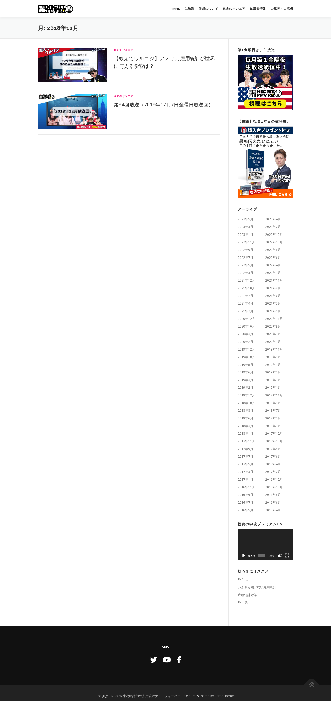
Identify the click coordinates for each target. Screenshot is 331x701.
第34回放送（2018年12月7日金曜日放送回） (163, 104)
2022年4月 (273, 265)
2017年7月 (245, 456)
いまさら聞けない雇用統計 (257, 587)
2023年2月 (273, 226)
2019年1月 (273, 387)
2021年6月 (273, 295)
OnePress (191, 696)
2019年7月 (273, 364)
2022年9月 (245, 249)
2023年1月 (245, 234)
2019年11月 (274, 349)
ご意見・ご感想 (282, 8)
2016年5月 (245, 510)
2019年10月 (246, 357)
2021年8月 (273, 288)
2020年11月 (274, 318)
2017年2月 (273, 471)
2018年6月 (245, 418)
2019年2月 (245, 387)
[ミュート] (280, 555)
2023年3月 (245, 226)
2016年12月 (274, 479)
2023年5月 (245, 219)
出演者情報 (258, 8)
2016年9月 (245, 494)
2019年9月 (273, 357)
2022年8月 (273, 249)
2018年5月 (273, 418)
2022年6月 (273, 257)
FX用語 (243, 602)
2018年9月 (273, 403)
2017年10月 (274, 441)
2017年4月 (273, 464)
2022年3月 (245, 272)
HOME (175, 8)
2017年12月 (274, 433)
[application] (265, 544)
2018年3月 (273, 426)
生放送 (189, 8)
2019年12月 (246, 349)
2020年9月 (273, 326)
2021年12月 (246, 280)
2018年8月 (245, 410)
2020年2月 (245, 341)
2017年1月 (245, 479)
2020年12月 (246, 318)
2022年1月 (273, 272)
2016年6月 (273, 502)
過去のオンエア (234, 8)
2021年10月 (246, 288)
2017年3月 (245, 471)
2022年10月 (274, 242)
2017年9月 (245, 449)
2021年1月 (273, 311)
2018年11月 (274, 395)
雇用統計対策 (247, 595)
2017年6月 (273, 456)
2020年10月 (246, 326)
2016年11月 (246, 487)
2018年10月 (246, 403)
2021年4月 (245, 303)
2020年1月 (273, 341)
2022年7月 (245, 257)
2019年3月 (273, 380)
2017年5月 (245, 464)
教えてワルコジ (123, 50)
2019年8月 (245, 364)
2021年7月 (245, 295)
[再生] (243, 555)
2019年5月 (273, 372)
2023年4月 (273, 219)
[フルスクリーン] (287, 555)
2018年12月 (246, 395)
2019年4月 (245, 380)
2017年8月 (273, 449)
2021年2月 (245, 311)
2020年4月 (245, 334)
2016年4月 (273, 510)
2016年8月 (273, 494)
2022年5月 (245, 265)
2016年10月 (274, 487)
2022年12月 (274, 234)
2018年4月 (245, 426)
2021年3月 (273, 303)
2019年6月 (245, 372)
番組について (208, 8)
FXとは (243, 579)
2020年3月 (273, 334)
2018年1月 (245, 433)
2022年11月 (246, 242)
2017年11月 (246, 441)
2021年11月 (274, 280)
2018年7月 (273, 410)
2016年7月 (245, 502)
